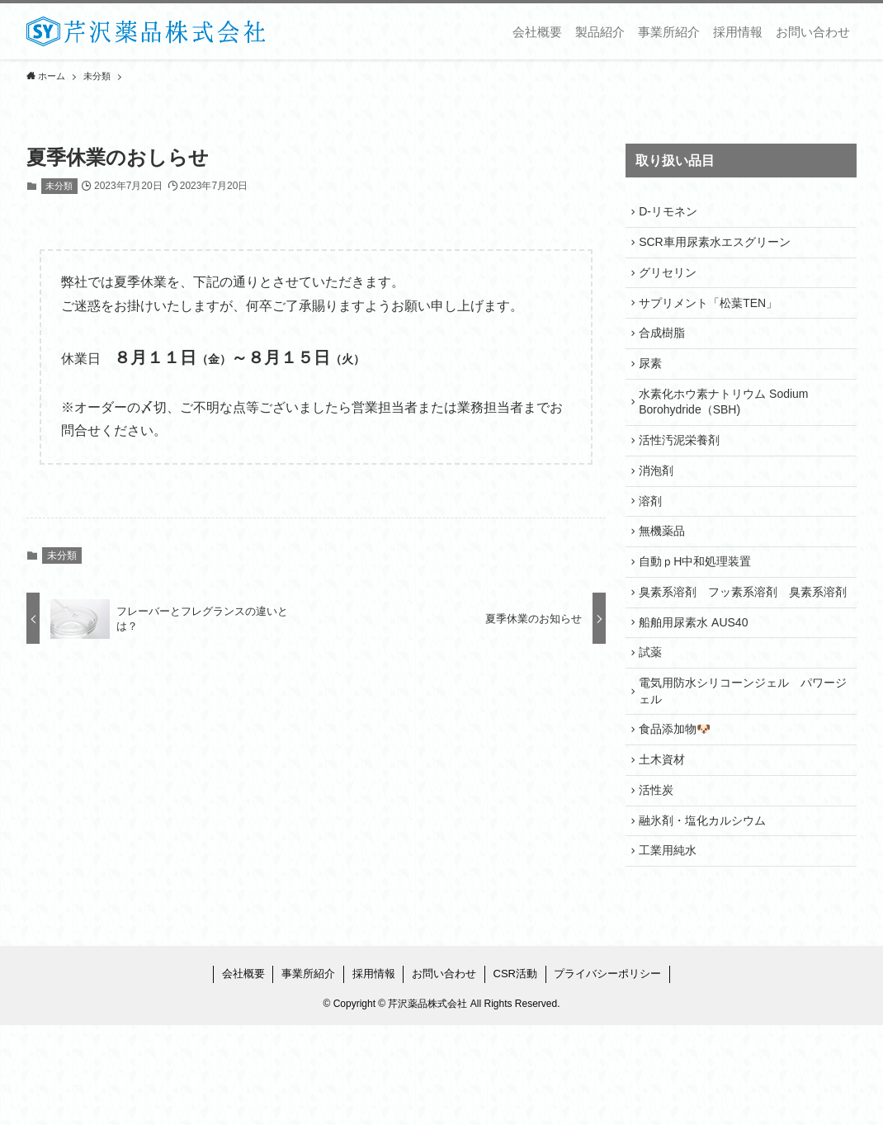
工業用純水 (672, 948)
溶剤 (654, 539)
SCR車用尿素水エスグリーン (719, 247)
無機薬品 (666, 572)
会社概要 (243, 1073)
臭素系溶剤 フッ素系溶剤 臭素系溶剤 (741, 649)
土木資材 (666, 846)
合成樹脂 (666, 350)
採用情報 (373, 1073)
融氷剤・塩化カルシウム (706, 914)
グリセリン (672, 282)
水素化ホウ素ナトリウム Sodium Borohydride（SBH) (727, 427)
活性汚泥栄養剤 (683, 469)
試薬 (654, 726)
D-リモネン (672, 213)
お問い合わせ (444, 1073)
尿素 (654, 385)
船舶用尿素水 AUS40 (697, 692)
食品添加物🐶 (679, 811)
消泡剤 (660, 504)
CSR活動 (515, 1073)
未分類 (59, 186)
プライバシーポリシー (607, 1073)
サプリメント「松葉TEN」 (712, 316)
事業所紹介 (308, 1073)
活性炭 (660, 879)
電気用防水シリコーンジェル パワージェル (741, 769)
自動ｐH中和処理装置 (699, 607)
